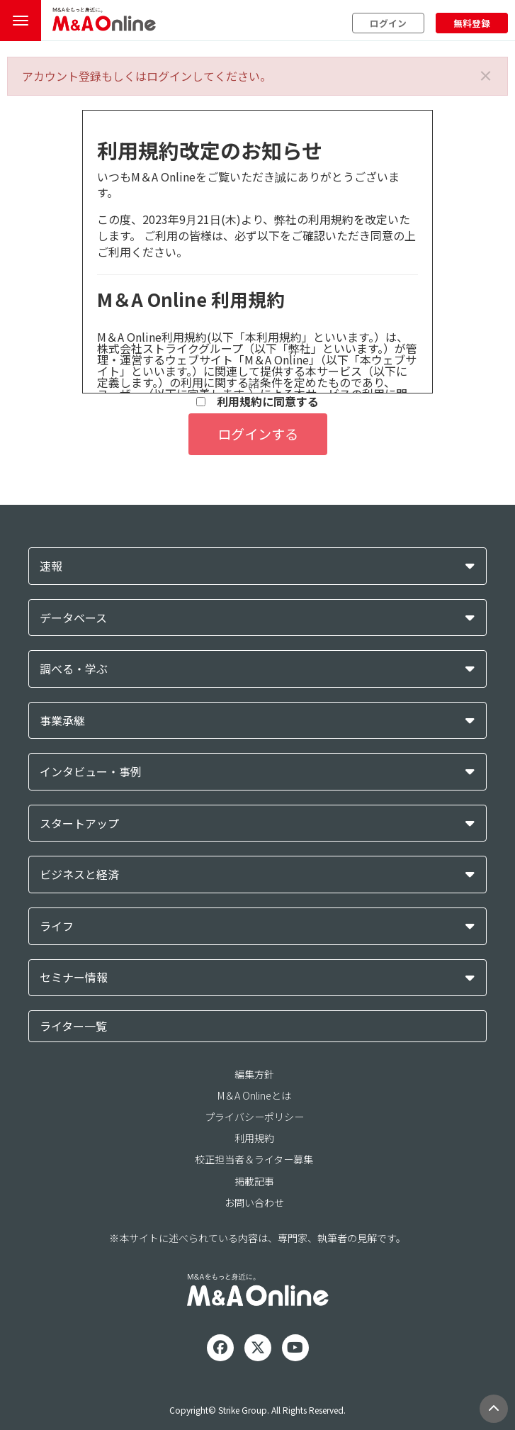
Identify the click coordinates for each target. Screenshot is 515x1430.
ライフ (57, 926)
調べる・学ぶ (74, 669)
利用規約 (254, 1138)
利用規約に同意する (257, 401)
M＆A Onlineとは (254, 1095)
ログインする (257, 434)
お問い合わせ (254, 1202)
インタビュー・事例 (91, 772)
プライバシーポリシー (254, 1117)
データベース (73, 618)
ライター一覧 (73, 1025)
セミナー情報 (74, 977)
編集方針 (254, 1074)
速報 (51, 566)
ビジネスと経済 (79, 874)
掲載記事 (254, 1181)
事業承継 (62, 721)
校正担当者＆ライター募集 (254, 1159)
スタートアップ (79, 823)
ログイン (388, 23)
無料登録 (471, 23)
